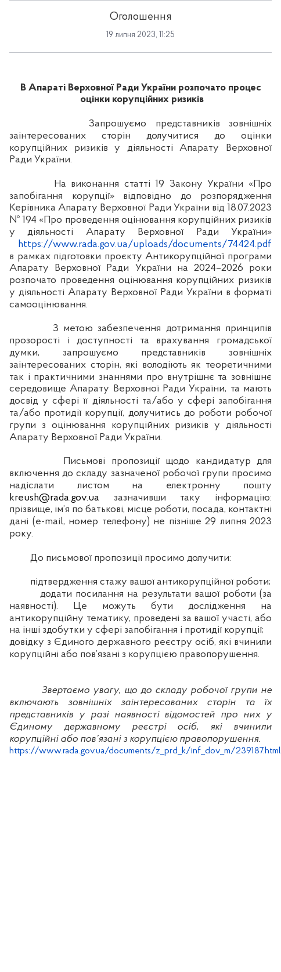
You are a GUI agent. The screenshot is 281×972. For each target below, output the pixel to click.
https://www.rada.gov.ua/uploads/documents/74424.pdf (145, 244)
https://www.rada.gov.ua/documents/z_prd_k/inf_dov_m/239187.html (145, 751)
